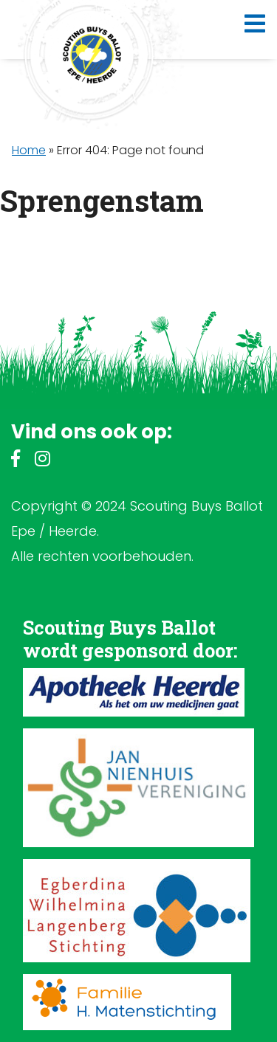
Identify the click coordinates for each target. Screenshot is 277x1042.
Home (29, 150)
